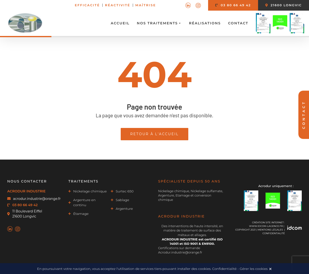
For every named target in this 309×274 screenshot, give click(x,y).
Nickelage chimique (90, 191)
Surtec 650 (124, 191)
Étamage (81, 213)
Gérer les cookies (254, 269)
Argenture (124, 208)
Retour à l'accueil (154, 134)
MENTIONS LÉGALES (270, 229)
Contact (238, 23)
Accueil (120, 23)
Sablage (122, 200)
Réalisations (205, 23)
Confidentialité (273, 233)
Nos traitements (159, 23)
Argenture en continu (84, 202)
